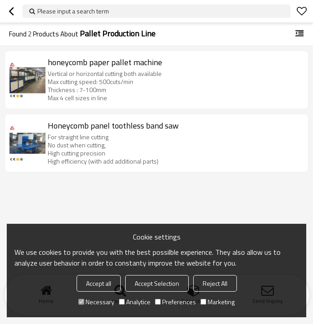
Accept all (98, 283)
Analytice (134, 301)
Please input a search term (73, 11)
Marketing (217, 301)
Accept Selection (157, 283)
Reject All (215, 283)
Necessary (96, 301)
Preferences (175, 301)
